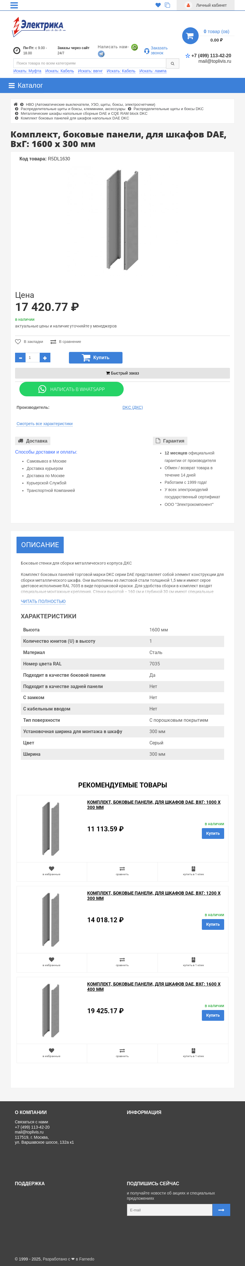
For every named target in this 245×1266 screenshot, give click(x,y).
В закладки (29, 342)
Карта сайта (28, 1219)
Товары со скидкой (147, 1135)
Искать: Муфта (27, 71)
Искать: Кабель (59, 71)
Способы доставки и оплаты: (46, 452)
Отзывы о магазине (147, 1141)
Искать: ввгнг (90, 71)
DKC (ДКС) (132, 407)
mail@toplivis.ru (214, 61)
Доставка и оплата (146, 1128)
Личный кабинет (32, 1199)
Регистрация (29, 1206)
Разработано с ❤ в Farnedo (68, 1259)
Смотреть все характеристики (45, 423)
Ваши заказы (29, 1213)
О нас (134, 1122)
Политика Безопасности (151, 1148)
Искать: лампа (152, 71)
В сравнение (65, 342)
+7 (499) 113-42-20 (208, 55)
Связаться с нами (33, 1193)
